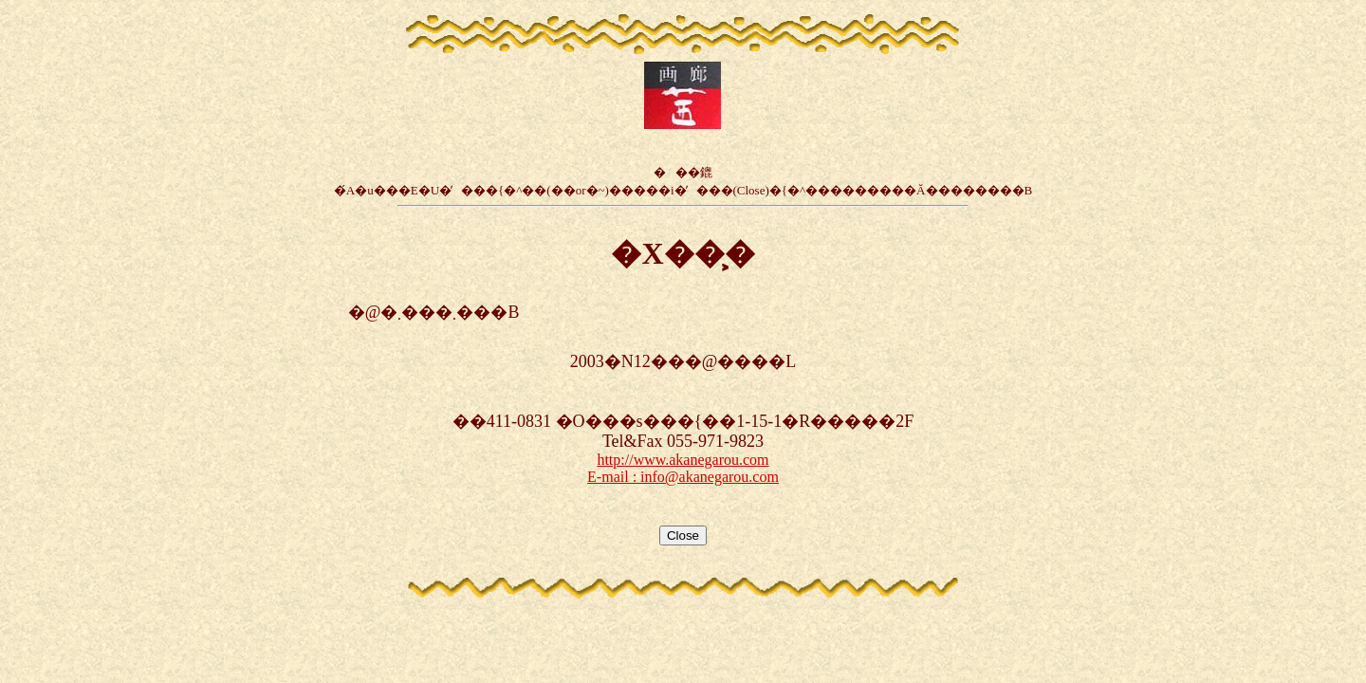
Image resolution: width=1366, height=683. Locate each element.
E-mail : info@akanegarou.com (683, 477)
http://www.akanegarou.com (682, 460)
